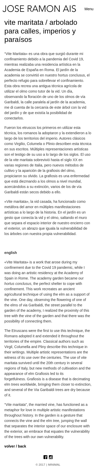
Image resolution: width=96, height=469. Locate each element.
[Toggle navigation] (88, 9)
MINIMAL (54, 464)
